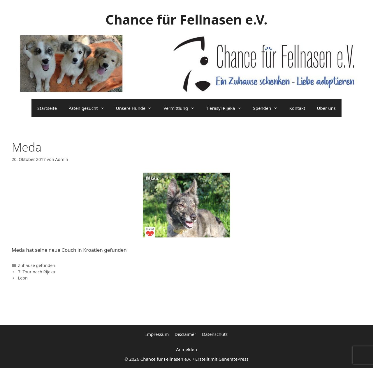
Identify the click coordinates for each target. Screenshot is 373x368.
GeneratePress (234, 359)
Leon (23, 278)
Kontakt (297, 108)
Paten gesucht (89, 108)
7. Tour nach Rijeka (36, 272)
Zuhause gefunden (36, 265)
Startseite (47, 108)
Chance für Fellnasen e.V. (186, 19)
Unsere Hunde (137, 108)
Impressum (157, 334)
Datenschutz (215, 334)
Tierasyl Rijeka (226, 108)
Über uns (326, 108)
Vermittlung (181, 108)
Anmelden (186, 349)
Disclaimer (185, 334)
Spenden (268, 108)
